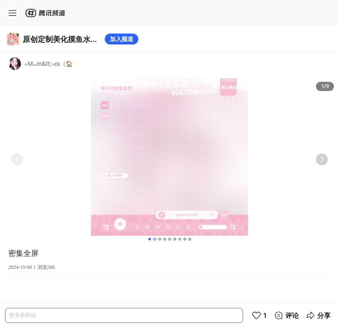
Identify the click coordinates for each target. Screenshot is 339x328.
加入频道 (121, 39)
